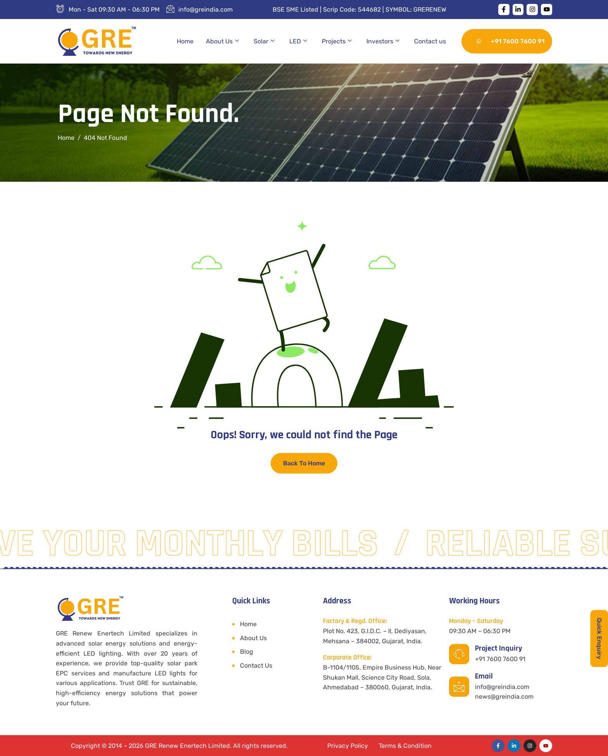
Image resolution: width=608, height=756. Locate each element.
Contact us (430, 41)
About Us (222, 41)
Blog (246, 651)
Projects (337, 41)
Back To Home (304, 463)
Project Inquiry (498, 648)
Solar (264, 41)
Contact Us (256, 665)
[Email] (459, 687)
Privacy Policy (347, 745)
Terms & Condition (405, 745)
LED (298, 41)
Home (185, 41)
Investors (382, 41)
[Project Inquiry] (459, 654)
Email (484, 676)
